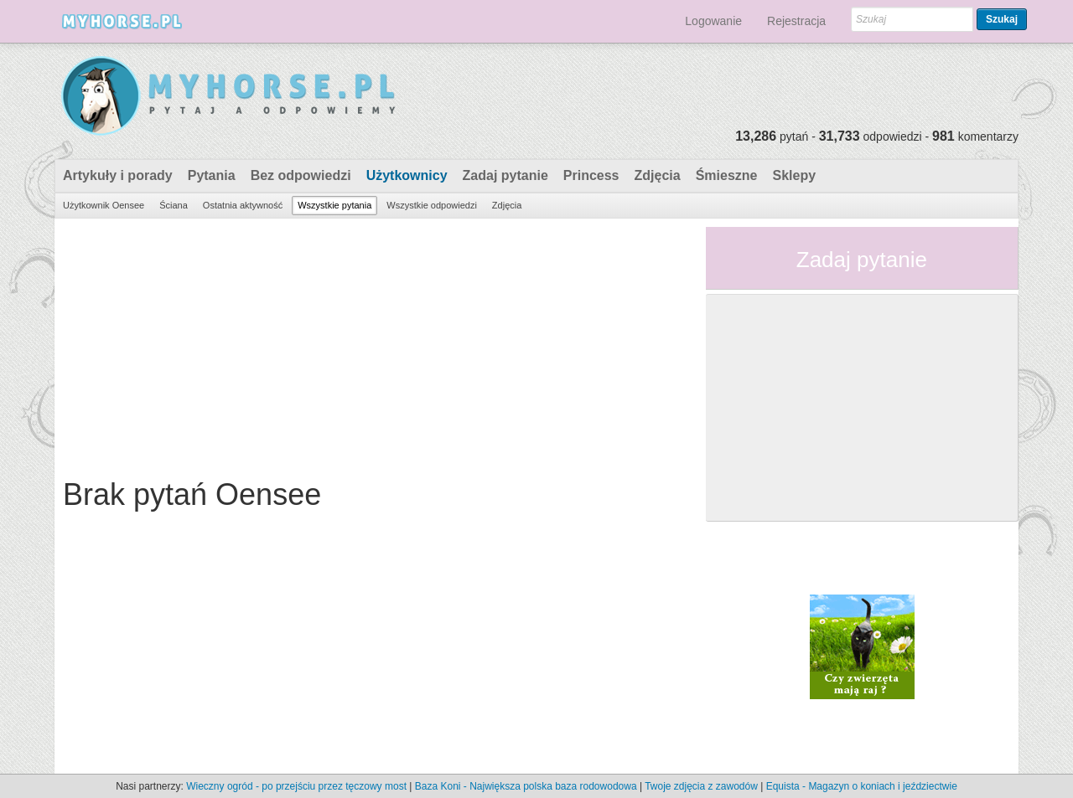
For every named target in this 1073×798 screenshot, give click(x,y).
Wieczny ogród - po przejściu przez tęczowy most (296, 786)
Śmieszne (727, 175)
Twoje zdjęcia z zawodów (701, 786)
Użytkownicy (407, 175)
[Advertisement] (374, 344)
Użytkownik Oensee (103, 205)
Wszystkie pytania (334, 205)
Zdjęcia (658, 175)
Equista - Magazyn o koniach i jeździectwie (861, 786)
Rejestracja (796, 21)
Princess (591, 175)
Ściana (173, 205)
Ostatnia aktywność (243, 205)
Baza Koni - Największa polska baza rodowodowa (526, 786)
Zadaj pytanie (505, 175)
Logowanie (713, 21)
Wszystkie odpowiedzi (431, 205)
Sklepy (794, 175)
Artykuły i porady (118, 175)
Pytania (212, 175)
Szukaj (1002, 19)
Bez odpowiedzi (301, 175)
